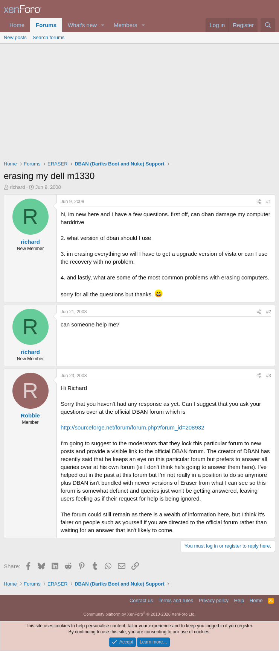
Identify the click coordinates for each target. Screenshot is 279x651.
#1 (268, 201)
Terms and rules (176, 600)
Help (239, 600)
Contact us (141, 600)
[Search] (268, 25)
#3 (268, 375)
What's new (82, 25)
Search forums (49, 37)
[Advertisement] (139, 100)
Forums (46, 25)
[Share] (259, 201)
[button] (103, 25)
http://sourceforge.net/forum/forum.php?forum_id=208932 (132, 427)
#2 (268, 311)
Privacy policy (214, 600)
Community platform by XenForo (140, 614)
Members (125, 25)
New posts (15, 37)
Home (16, 25)
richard (17, 187)
